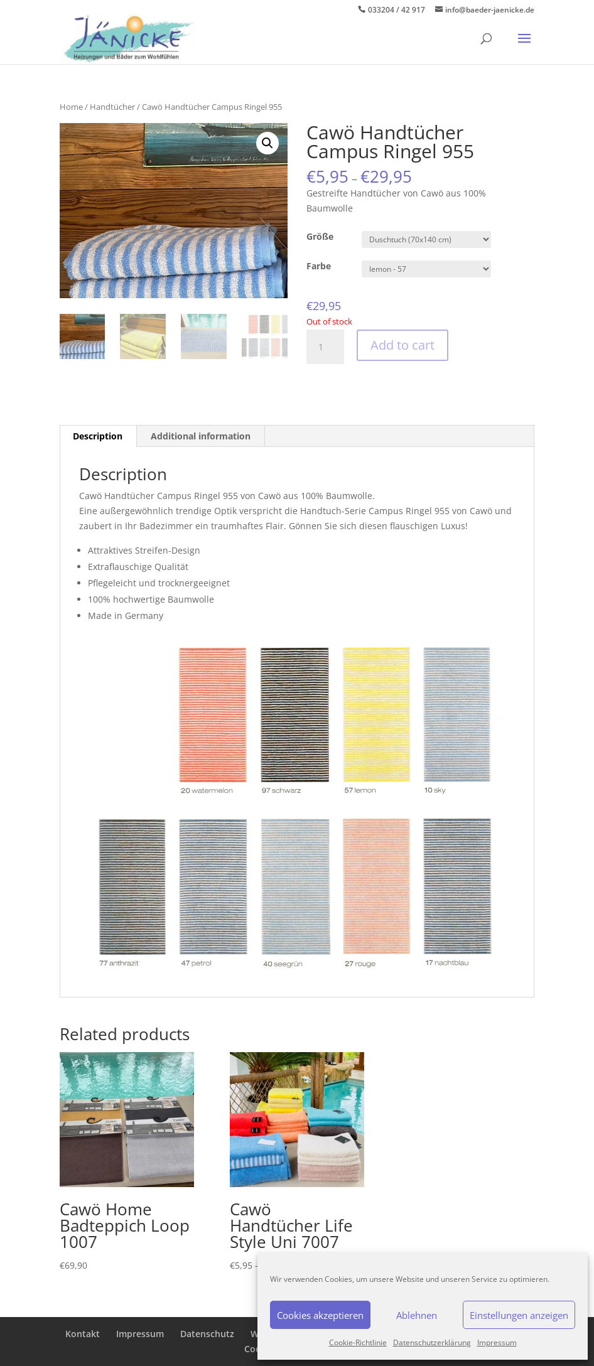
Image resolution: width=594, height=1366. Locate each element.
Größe (319, 236)
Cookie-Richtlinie (358, 1342)
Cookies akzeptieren (320, 1315)
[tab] (98, 436)
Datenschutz (207, 1334)
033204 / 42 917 (396, 9)
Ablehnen (416, 1315)
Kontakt (82, 1334)
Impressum (497, 1342)
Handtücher (112, 106)
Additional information (201, 436)
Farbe (318, 266)
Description (97, 436)
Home (71, 106)
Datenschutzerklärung (432, 1342)
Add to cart (402, 344)
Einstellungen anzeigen (519, 1315)
